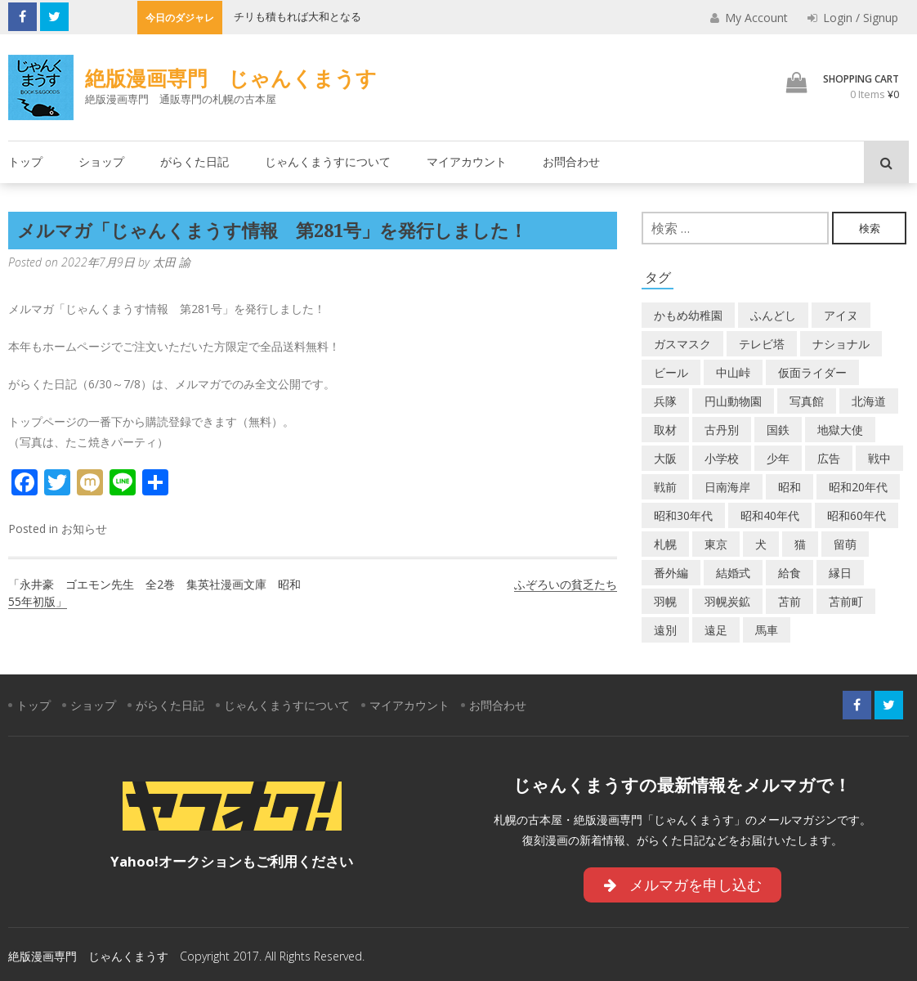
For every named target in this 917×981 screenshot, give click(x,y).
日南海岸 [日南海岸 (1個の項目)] (727, 487)
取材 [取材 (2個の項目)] (665, 429)
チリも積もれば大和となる (297, 16)
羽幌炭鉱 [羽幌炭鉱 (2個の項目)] (727, 601)
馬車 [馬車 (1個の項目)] (766, 630)
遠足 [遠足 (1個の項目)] (716, 630)
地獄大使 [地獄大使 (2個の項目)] (840, 429)
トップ (25, 161)
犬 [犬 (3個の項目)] (761, 544)
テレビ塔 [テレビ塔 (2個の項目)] (762, 344)
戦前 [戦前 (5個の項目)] (665, 487)
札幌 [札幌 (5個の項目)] (665, 544)
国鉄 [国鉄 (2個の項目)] (778, 429)
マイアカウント (467, 161)
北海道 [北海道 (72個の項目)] (869, 401)
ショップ (101, 161)
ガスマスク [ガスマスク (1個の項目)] (682, 344)
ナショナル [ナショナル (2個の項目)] (841, 344)
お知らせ (84, 528)
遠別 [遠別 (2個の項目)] (665, 630)
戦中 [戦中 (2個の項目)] (879, 458)
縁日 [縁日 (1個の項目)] (840, 572)
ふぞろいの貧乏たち (565, 584)
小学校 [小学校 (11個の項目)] (722, 458)
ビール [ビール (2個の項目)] (671, 372)
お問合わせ (571, 161)
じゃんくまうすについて (328, 161)
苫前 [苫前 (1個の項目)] (789, 601)
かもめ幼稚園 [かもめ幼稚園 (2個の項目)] (688, 315)
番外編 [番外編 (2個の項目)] (671, 572)
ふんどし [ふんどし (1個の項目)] (773, 315)
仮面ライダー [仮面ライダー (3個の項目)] (812, 372)
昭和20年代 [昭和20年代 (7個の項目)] (858, 487)
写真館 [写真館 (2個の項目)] (807, 401)
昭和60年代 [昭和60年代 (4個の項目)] (856, 515)
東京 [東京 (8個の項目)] (716, 544)
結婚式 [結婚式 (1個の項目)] (733, 572)
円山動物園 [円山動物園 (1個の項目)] (733, 401)
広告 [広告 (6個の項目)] (828, 458)
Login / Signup (852, 17)
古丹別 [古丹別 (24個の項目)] (722, 429)
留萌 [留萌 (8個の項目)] (845, 544)
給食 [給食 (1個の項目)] (789, 572)
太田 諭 (171, 262)
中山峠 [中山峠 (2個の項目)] (733, 372)
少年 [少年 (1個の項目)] (778, 458)
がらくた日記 (194, 161)
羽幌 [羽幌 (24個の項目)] (665, 601)
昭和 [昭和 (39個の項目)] (789, 487)
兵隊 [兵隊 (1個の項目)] (665, 401)
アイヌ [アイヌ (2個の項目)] (841, 315)
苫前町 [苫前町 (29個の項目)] (846, 601)
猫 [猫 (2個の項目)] (800, 544)
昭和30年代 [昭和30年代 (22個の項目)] (683, 515)
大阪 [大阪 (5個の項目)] (665, 458)
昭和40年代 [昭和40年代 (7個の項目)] (769, 515)
